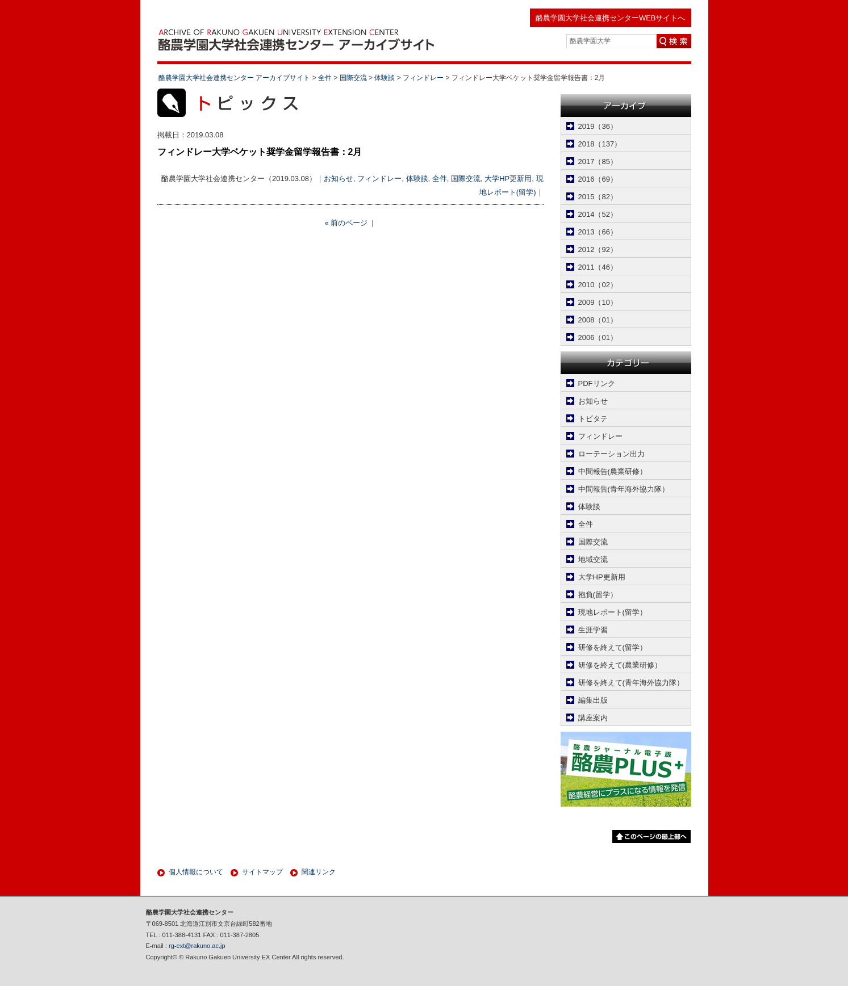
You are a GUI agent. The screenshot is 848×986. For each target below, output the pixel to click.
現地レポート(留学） (612, 612)
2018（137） (600, 144)
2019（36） (597, 126)
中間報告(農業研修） (612, 471)
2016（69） (597, 179)
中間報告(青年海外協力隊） (623, 489)
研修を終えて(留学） (612, 647)
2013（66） (597, 232)
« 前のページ (345, 223)
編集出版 (593, 700)
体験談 (417, 178)
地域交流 (593, 559)
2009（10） (597, 302)
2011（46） (597, 267)
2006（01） (597, 337)
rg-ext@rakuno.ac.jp (197, 945)
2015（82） (597, 196)
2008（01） (597, 320)
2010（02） (597, 284)
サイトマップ (262, 872)
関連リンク (319, 872)
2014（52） (597, 214)
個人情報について (196, 872)
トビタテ (593, 418)
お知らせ (338, 178)
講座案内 (593, 718)
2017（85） (597, 161)
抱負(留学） (597, 594)
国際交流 (466, 178)
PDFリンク (596, 383)
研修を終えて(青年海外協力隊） (631, 682)
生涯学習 (593, 630)
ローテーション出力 (611, 454)
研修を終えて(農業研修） (620, 665)
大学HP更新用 (508, 178)
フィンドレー (379, 178)
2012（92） (597, 249)
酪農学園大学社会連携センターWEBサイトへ (611, 18)
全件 (439, 178)
